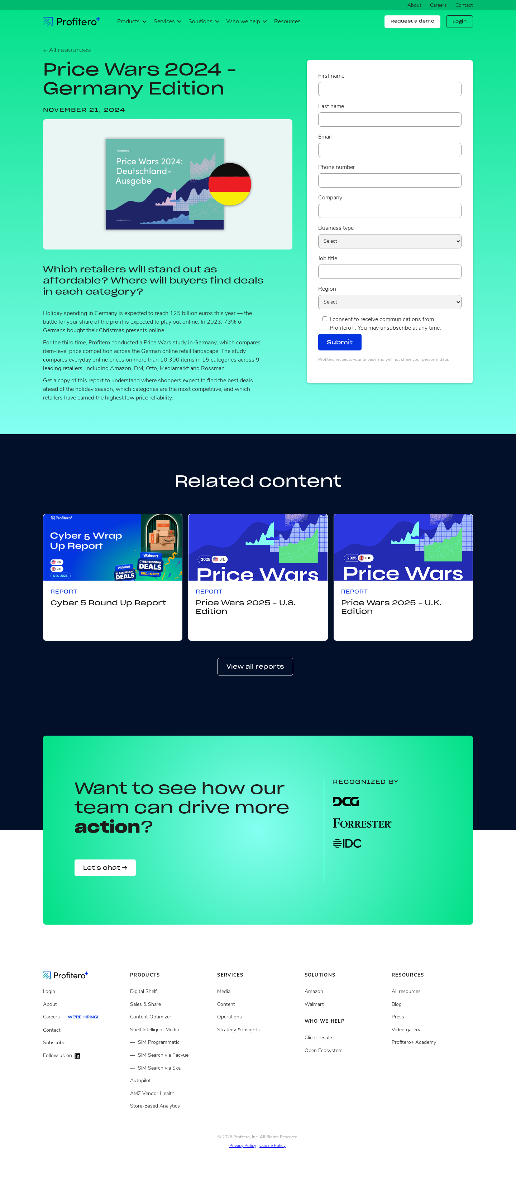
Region (327, 289)
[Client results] (345, 1004)
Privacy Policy (242, 1145)
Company (330, 198)
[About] (83, 1004)
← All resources (67, 50)
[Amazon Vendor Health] (170, 1093)
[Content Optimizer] (170, 1017)
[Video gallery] (432, 1029)
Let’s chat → (105, 867)
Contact (464, 5)
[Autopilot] (170, 1080)
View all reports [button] (255, 666)
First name (331, 76)
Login (460, 21)
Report (64, 591)
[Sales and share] (170, 1004)
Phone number (336, 167)
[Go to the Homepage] (71, 975)
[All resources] (432, 991)
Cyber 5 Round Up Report (108, 603)
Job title (327, 258)
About (414, 5)
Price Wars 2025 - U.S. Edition (246, 607)
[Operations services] (257, 1017)
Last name (331, 106)
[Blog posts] (432, 1004)
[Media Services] (257, 991)
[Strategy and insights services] (257, 1029)
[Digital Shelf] (170, 991)
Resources (287, 21)
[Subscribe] (83, 1042)
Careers (438, 5)
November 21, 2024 (84, 110)
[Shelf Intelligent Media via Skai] (170, 1068)
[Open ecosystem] (345, 991)
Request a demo (412, 21)
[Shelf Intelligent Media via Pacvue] (170, 1055)
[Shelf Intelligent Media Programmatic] (170, 1042)
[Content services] (257, 1004)
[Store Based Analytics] (170, 1106)
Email (325, 137)
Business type (336, 228)
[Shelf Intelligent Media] (170, 1029)
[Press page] (432, 1017)
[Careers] (83, 1017)
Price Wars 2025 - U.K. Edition (391, 607)
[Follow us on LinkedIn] (83, 1056)
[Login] (83, 991)
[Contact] (83, 1030)
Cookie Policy (272, 1145)
